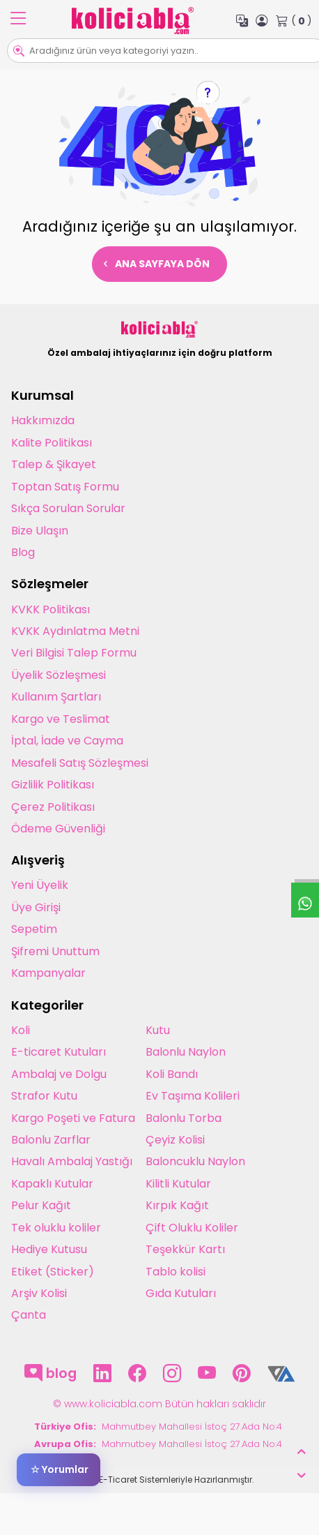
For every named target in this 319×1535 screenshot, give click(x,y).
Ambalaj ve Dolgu (59, 1074)
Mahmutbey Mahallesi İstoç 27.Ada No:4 (193, 1426)
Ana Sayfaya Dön (157, 264)
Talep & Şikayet (53, 464)
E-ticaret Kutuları (58, 1052)
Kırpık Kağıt (177, 1205)
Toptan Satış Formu (65, 487)
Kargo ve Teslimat (60, 719)
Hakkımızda (43, 420)
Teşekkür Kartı (185, 1249)
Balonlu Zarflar (51, 1140)
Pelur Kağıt (41, 1205)
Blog (23, 552)
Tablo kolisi (175, 1272)
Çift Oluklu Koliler (192, 1228)
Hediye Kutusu (49, 1249)
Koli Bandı (172, 1074)
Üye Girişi (36, 907)
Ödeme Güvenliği (58, 829)
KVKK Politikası (50, 609)
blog (50, 1373)
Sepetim (34, 929)
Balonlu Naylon (186, 1052)
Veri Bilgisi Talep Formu (74, 653)
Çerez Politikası (53, 807)
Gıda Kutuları (181, 1293)
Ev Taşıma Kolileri (193, 1096)
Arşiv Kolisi (39, 1293)
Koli (20, 1030)
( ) (294, 21)
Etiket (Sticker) (52, 1272)
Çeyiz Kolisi (175, 1140)
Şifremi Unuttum (55, 951)
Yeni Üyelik (39, 885)
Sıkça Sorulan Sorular (68, 508)
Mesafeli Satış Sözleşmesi (79, 763)
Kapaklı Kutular (52, 1184)
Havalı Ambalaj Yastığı (71, 1161)
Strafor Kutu (44, 1096)
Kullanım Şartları (56, 697)
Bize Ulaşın (39, 531)
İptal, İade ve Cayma (67, 741)
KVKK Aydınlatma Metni (75, 631)
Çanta (28, 1315)
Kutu (158, 1030)
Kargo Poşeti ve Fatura (73, 1118)
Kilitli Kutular (178, 1184)
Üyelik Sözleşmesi (58, 675)
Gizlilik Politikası (52, 785)
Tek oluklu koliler (56, 1228)
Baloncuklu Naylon (195, 1161)
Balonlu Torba (183, 1118)
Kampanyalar (48, 973)
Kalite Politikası (51, 443)
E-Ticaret (118, 1479)
